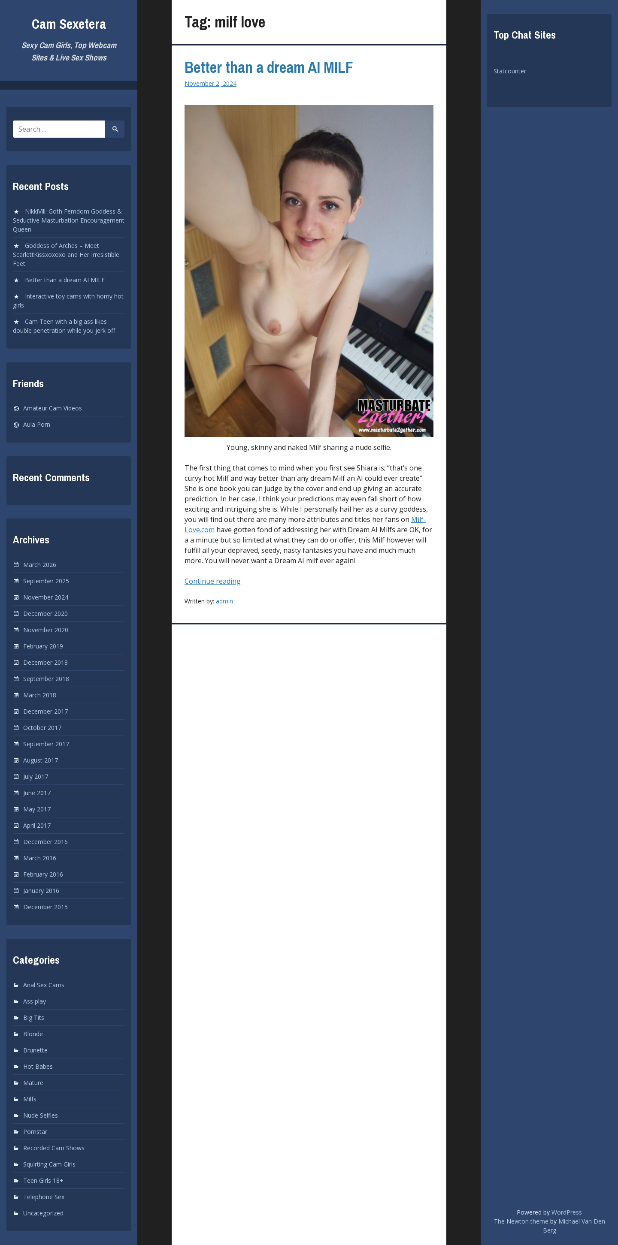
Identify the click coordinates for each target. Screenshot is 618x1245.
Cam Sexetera (69, 24)
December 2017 (45, 711)
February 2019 (43, 646)
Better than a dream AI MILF (65, 280)
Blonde (33, 1034)
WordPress (566, 1212)
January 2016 (41, 890)
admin (224, 601)
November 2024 (45, 597)
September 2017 (46, 744)
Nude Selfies (40, 1115)
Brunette (35, 1050)
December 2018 (45, 662)
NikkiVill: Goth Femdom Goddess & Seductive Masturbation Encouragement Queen (68, 220)
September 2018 (46, 679)
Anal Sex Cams (43, 985)
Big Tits (33, 1017)
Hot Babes (38, 1066)
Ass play (34, 1001)
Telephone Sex (43, 1197)
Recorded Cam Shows (54, 1148)
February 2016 (43, 874)
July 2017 (35, 776)
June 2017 (37, 793)
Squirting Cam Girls (49, 1164)
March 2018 (39, 695)
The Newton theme (521, 1221)
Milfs (29, 1099)
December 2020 (45, 613)
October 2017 (42, 727)
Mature (33, 1083)
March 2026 (39, 565)
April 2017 (37, 825)
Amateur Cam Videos (52, 408)
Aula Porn (36, 424)
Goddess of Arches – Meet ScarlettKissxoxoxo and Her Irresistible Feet (66, 254)
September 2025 (46, 581)
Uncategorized (43, 1213)
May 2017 (37, 809)
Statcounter (510, 71)
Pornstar (35, 1131)
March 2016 (39, 858)
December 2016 (45, 842)
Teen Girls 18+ (43, 1180)
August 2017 (40, 760)
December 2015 (45, 907)
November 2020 (45, 630)
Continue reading (224, 581)
